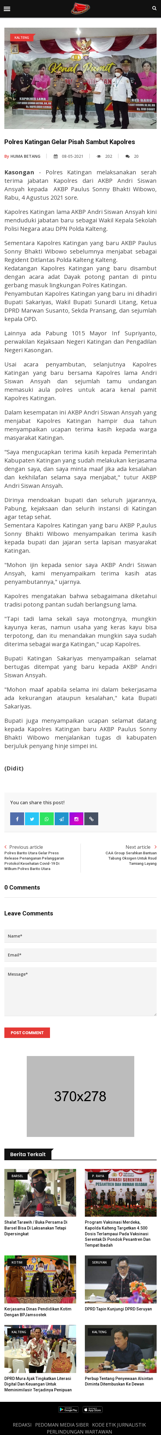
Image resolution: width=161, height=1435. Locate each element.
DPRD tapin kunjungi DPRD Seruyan (118, 1309)
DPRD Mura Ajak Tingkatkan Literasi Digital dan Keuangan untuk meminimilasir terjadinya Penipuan (38, 1384)
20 (132, 156)
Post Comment (27, 1033)
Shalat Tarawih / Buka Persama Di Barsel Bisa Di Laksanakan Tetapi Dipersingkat (35, 1228)
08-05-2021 (68, 156)
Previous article (42, 858)
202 (104, 156)
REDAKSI (22, 1425)
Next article (118, 855)
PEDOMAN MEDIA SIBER (62, 1425)
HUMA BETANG (22, 156)
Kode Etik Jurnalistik (119, 1425)
